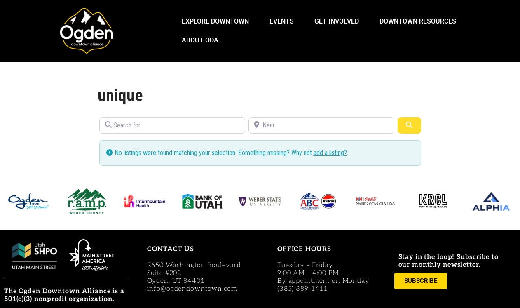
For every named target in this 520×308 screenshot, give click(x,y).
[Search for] (172, 125)
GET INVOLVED (338, 21)
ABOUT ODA (202, 40)
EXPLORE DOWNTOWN (217, 21)
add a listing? (330, 153)
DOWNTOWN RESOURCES (419, 21)
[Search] (409, 125)
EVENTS (283, 21)
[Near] (321, 125)
